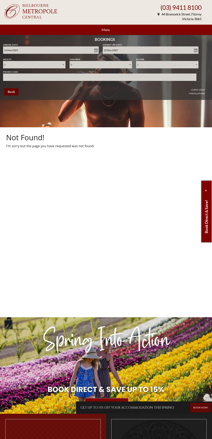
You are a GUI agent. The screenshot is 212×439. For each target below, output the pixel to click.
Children (75, 58)
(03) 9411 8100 (181, 7)
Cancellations (197, 93)
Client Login (198, 89)
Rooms (140, 58)
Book (11, 91)
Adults (7, 58)
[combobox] (34, 64)
